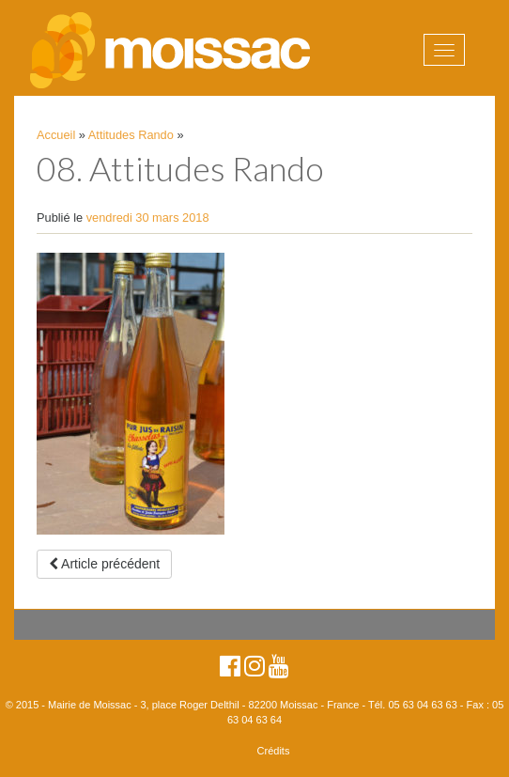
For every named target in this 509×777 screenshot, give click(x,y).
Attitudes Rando (131, 135)
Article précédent (104, 563)
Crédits (273, 750)
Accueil (56, 135)
